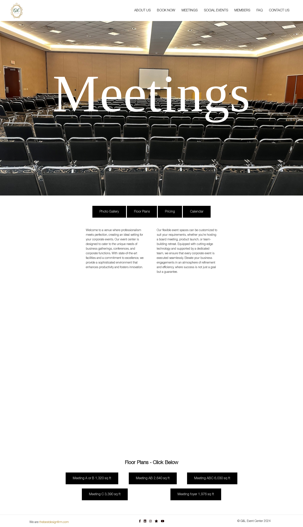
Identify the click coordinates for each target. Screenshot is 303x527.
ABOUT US (142, 10)
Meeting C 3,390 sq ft (105, 494)
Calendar (196, 211)
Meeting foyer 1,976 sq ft (196, 494)
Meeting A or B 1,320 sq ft (92, 478)
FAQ (259, 10)
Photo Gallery (109, 211)
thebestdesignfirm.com (54, 522)
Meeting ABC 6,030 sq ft (212, 478)
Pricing (170, 211)
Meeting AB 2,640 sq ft (153, 478)
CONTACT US (279, 10)
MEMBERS (242, 10)
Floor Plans (142, 211)
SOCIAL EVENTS (216, 10)
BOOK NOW (166, 10)
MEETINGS (190, 10)
